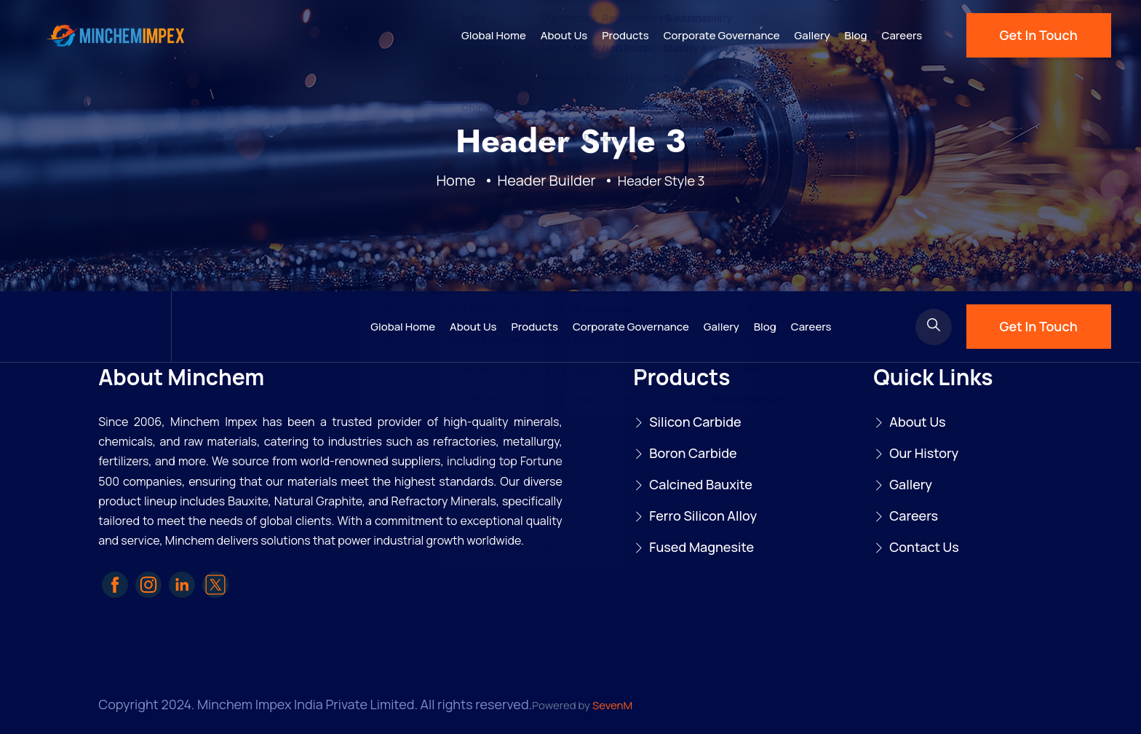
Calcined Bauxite (700, 484)
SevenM (612, 705)
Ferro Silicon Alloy (703, 515)
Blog (856, 35)
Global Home (493, 35)
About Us (564, 35)
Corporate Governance (722, 35)
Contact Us (924, 547)
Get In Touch (1039, 35)
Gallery (812, 35)
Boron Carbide (692, 453)
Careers (902, 35)
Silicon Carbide (695, 421)
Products (625, 35)
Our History (923, 453)
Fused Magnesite (701, 547)
